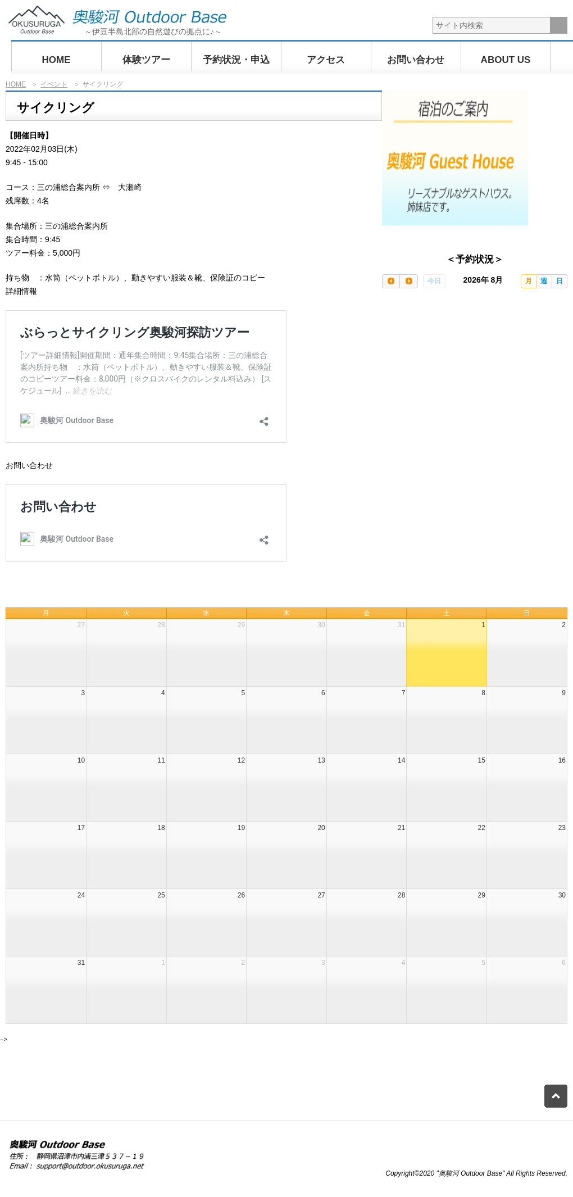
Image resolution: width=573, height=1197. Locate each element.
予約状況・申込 (236, 60)
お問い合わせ (415, 60)
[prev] (391, 281)
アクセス (326, 60)
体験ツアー (146, 60)
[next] (408, 281)
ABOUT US (506, 60)
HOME (56, 60)
